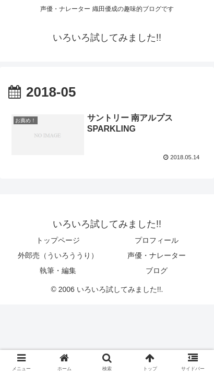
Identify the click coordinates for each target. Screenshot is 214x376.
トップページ (58, 240)
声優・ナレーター (156, 255)
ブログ (157, 270)
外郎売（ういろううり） (58, 255)
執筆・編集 (58, 270)
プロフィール (157, 240)
